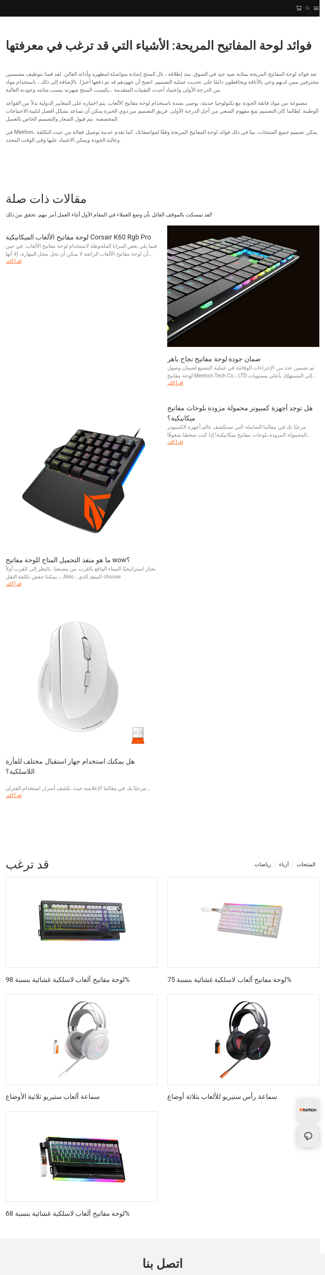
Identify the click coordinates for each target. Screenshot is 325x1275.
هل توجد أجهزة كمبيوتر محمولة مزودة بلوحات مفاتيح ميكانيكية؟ (240, 413)
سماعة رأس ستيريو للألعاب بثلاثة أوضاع (222, 1096)
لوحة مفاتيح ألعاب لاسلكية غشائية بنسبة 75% (229, 979)
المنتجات (306, 864)
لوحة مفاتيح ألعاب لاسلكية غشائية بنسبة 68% (68, 1213)
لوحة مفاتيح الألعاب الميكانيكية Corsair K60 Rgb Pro (78, 237)
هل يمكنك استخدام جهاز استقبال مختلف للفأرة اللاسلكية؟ (70, 766)
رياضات (263, 864)
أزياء (284, 864)
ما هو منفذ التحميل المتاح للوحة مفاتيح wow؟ (68, 560)
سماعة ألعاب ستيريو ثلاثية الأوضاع (53, 1096)
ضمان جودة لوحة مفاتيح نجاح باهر (213, 359)
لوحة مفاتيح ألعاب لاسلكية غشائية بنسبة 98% (68, 979)
